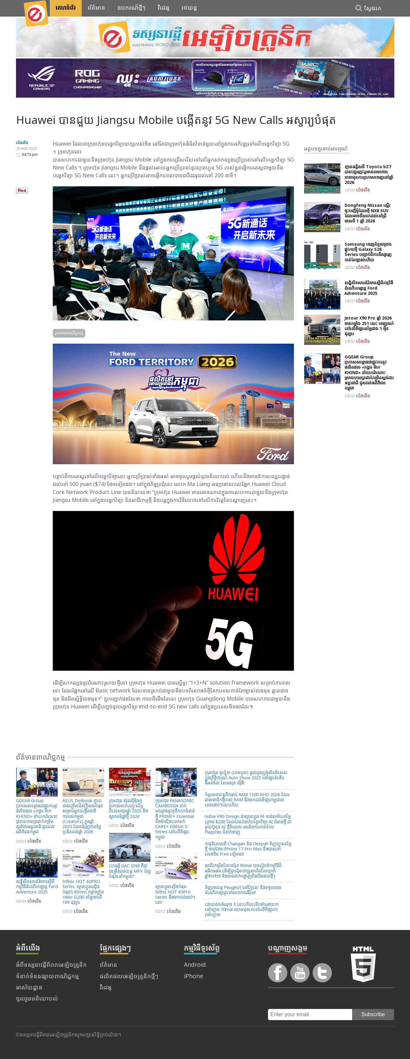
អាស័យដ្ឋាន (29, 988)
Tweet (23, 179)
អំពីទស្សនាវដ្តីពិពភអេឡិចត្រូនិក (51, 965)
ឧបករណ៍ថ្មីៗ (131, 8)
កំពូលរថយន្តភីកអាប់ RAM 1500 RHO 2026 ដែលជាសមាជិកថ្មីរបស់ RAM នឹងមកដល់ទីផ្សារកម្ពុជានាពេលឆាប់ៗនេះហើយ (247, 800)
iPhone (193, 977)
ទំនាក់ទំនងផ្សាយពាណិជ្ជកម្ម (47, 977)
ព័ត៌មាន (96, 8)
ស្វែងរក (372, 9)
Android (195, 965)
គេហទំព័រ (66, 8)
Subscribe (373, 1014)
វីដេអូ (163, 8)
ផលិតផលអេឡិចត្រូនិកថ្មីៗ (129, 977)
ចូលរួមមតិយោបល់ (37, 999)
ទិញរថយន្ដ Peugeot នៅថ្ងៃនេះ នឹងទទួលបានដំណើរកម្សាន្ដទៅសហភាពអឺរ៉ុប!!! (243, 890)
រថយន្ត (189, 8)
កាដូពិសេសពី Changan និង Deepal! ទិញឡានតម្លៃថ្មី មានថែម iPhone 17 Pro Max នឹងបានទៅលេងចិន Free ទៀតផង (248, 849)
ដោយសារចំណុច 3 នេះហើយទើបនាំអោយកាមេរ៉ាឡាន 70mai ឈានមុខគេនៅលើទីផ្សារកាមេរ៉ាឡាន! (242, 910)
